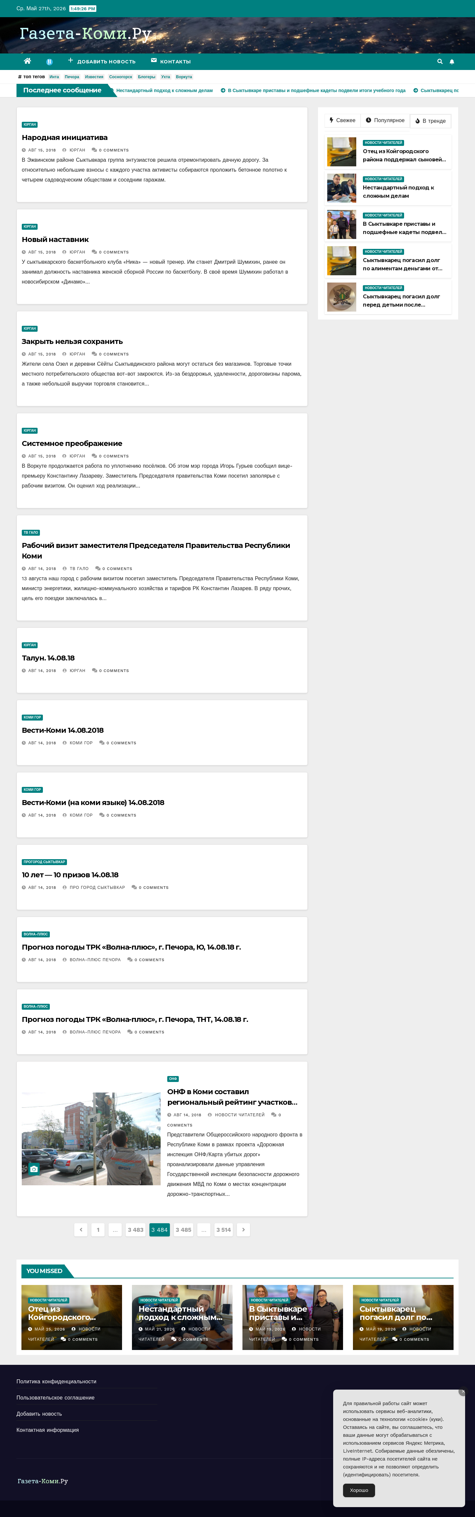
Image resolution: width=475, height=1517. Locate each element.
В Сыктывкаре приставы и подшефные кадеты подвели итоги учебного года (404, 232)
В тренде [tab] (431, 121)
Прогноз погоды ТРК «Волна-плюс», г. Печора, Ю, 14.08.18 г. (131, 947)
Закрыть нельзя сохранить (72, 341)
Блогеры (146, 77)
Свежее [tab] (343, 120)
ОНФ (173, 1079)
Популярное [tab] (385, 120)
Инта (54, 77)
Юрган (30, 124)
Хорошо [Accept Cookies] (359, 1490)
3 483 (135, 1229)
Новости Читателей (236, 1115)
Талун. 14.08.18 (48, 658)
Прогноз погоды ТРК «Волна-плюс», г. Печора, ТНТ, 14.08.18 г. (135, 1019)
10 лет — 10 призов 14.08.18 (70, 874)
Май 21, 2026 (160, 1329)
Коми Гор (32, 717)
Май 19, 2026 (271, 1329)
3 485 (183, 1229)
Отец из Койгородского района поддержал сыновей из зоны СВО (402, 159)
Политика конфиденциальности (56, 1381)
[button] (440, 61)
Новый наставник (55, 239)
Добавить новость (39, 1414)
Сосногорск (120, 77)
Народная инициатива (65, 137)
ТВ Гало (31, 532)
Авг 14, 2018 (42, 568)
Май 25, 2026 (50, 1329)
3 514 (223, 1229)
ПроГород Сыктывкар (44, 862)
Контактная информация (47, 1430)
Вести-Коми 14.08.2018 (63, 730)
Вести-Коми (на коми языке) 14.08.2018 (93, 802)
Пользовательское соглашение (55, 1398)
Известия (94, 77)
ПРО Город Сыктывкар (94, 887)
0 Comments (114, 150)
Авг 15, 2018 (42, 150)
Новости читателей (383, 143)
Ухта (165, 77)
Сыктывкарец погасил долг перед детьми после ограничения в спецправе (401, 304)
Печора (72, 77)
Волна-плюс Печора (92, 960)
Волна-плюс (36, 934)
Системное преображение (72, 443)
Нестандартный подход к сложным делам (177, 1317)
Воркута (184, 77)
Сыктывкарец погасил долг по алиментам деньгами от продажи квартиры (401, 268)
